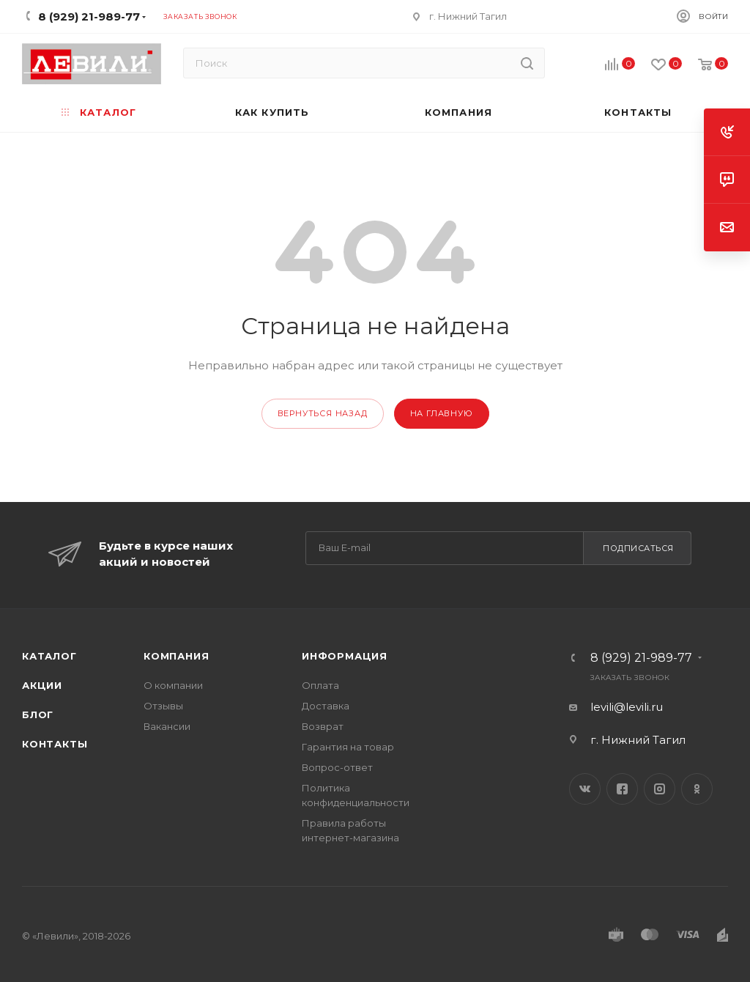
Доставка (325, 706)
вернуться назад (323, 413)
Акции (42, 685)
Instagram (659, 789)
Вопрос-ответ (337, 767)
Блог (37, 714)
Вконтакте (585, 789)
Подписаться (638, 548)
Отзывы (163, 706)
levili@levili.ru (626, 707)
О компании (173, 685)
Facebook (622, 789)
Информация (344, 656)
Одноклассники (697, 789)
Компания (176, 656)
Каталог (49, 656)
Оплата (320, 685)
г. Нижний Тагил (468, 16)
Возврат (323, 726)
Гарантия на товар (348, 747)
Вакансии (167, 726)
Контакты (54, 744)
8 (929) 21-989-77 (641, 658)
